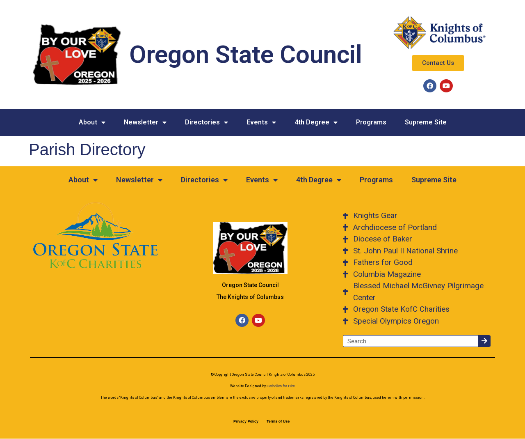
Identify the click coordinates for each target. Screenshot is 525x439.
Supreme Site (426, 122)
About (92, 122)
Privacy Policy (245, 421)
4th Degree (316, 122)
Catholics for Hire (281, 386)
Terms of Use (278, 421)
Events (261, 122)
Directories (206, 122)
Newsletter (145, 122)
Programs (371, 122)
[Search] (484, 341)
